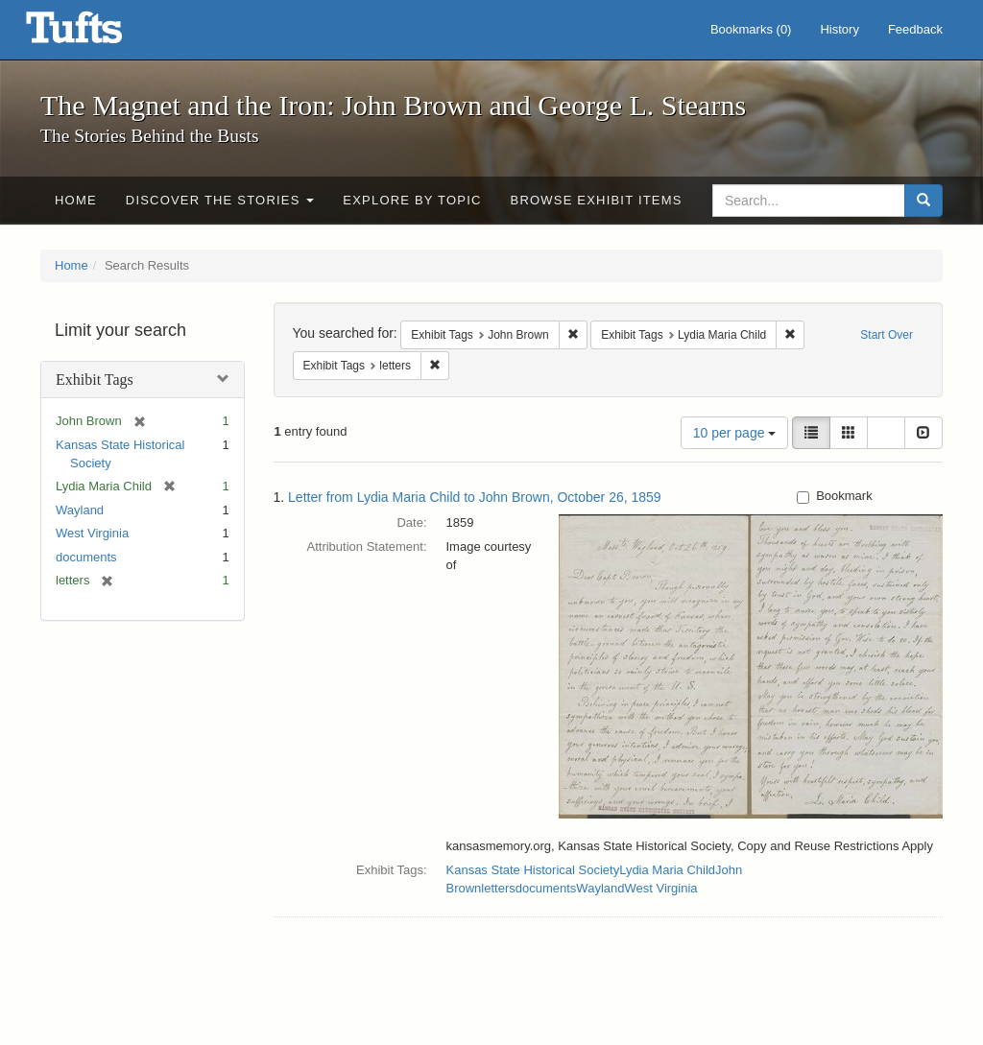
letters (498, 888)
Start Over (886, 335)
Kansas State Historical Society (533, 870)
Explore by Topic (412, 200)
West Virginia (92, 533)
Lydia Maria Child (667, 870)
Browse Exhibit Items (597, 200)
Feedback (915, 29)
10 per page (735, 432)
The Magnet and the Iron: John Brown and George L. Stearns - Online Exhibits (98, 34)
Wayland (80, 510)
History (839, 29)
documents (86, 557)
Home (76, 200)
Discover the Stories (220, 200)
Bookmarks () (751, 29)
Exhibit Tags (94, 379)
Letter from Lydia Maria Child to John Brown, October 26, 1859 (474, 497)
